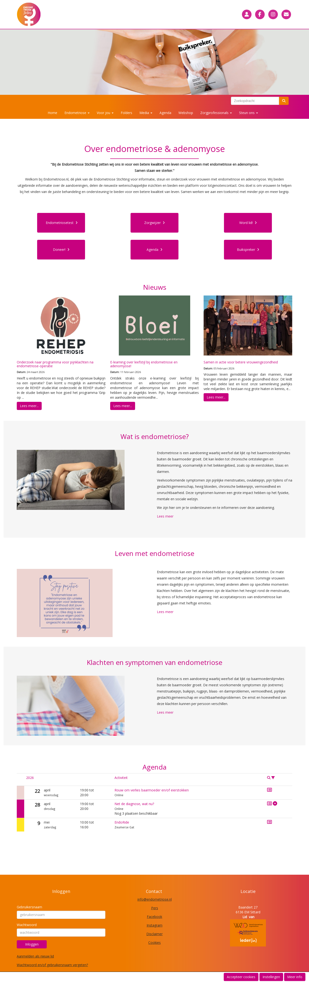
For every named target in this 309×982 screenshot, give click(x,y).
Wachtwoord (27, 924)
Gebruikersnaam (29, 907)
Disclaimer (154, 934)
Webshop (185, 112)
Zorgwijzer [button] (154, 222)
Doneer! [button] (61, 249)
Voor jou (105, 112)
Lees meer (165, 516)
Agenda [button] (154, 249)
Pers (154, 908)
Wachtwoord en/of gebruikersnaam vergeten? (52, 965)
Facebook (154, 916)
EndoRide (121, 822)
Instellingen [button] (271, 977)
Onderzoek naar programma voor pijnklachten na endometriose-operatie (55, 364)
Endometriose (77, 112)
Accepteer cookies (241, 977)
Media (145, 112)
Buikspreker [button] (248, 249)
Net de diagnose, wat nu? (134, 803)
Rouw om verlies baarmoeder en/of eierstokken (151, 790)
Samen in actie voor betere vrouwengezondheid (241, 362)
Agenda (165, 112)
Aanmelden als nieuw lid (35, 956)
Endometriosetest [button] (62, 222)
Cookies (154, 942)
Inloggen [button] (32, 944)
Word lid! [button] (248, 222)
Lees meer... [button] (29, 406)
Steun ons (248, 112)
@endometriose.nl (154, 899)
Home (52, 112)
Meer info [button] (294, 977)
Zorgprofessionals (216, 112)
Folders (126, 112)
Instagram (154, 925)
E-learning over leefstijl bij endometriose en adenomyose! (143, 364)
